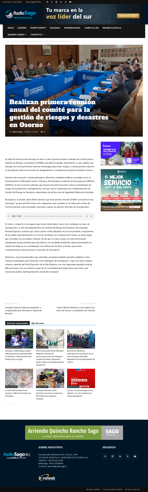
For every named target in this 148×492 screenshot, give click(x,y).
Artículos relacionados (17, 323)
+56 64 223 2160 (55, 460)
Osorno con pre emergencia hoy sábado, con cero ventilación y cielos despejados (80, 393)
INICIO (11, 28)
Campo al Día (92, 28)
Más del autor (37, 323)
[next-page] (11, 404)
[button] (47, 2)
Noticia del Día (42, 347)
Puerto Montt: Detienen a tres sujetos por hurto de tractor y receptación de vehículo (75, 309)
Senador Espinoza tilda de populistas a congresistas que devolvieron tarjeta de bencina (23, 310)
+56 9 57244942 (56, 463)
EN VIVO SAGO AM (132, 489)
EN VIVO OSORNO (93, 489)
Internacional (72, 28)
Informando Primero (13, 347)
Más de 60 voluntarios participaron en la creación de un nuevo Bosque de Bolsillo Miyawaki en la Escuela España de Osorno (81, 356)
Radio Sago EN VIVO (33, 2)
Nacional (55, 28)
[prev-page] (7, 404)
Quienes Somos (17, 34)
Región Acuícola (112, 28)
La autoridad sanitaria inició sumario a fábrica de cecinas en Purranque (18, 393)
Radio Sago (17, 132)
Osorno (22, 28)
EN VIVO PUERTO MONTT (113, 489)
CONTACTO (37, 34)
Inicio (7, 41)
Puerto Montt (38, 28)
